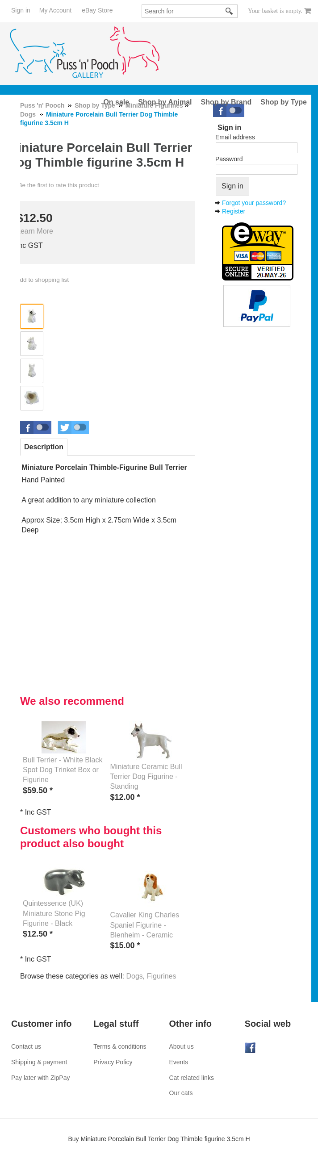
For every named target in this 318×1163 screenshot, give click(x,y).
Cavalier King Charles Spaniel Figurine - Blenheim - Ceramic (145, 925)
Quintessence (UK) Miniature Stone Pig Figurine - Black (54, 913)
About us (181, 1046)
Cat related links (191, 1077)
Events (178, 1062)
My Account (55, 10)
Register (233, 211)
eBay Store (97, 10)
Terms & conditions (119, 1046)
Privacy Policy (112, 1062)
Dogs (134, 976)
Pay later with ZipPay (40, 1077)
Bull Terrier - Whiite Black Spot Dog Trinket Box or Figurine (62, 770)
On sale (116, 102)
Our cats (181, 1092)
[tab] (43, 447)
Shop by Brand (226, 102)
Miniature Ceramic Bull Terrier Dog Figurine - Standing (146, 777)
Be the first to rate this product (58, 185)
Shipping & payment (39, 1062)
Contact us (26, 1046)
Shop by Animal (165, 102)
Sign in (20, 10)
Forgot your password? (254, 202)
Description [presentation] (43, 447)
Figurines (161, 976)
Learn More (35, 231)
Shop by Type (283, 102)
